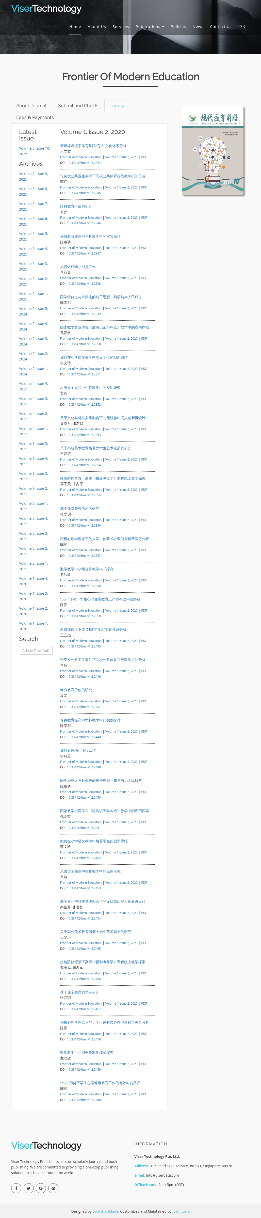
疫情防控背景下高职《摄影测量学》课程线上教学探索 (102, 478)
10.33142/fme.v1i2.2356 (84, 525)
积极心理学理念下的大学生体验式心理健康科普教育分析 (104, 538)
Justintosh (180, 1211)
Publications (150, 26)
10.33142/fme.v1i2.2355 (84, 495)
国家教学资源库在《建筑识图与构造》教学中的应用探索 (104, 327)
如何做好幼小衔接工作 (78, 266)
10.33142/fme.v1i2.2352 (84, 404)
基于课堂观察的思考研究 (79, 508)
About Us (97, 26)
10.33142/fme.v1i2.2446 (84, 676)
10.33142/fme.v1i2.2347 (84, 253)
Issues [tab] (117, 105)
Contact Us (221, 26)
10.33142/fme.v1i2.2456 (84, 979)
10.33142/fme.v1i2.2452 (84, 858)
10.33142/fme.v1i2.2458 (84, 1039)
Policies (178, 26)
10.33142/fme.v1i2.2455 (84, 948)
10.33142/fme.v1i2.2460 (84, 1100)
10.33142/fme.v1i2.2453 (84, 888)
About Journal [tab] (32, 105)
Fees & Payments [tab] (35, 117)
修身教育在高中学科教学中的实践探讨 (90, 236)
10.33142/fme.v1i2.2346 (84, 223)
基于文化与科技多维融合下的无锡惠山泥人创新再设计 (102, 417)
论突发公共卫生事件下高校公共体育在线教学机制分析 (102, 175)
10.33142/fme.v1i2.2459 (84, 1069)
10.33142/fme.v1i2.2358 (84, 586)
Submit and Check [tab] (78, 105)
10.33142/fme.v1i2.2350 (84, 344)
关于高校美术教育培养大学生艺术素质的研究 (95, 448)
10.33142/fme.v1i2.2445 (84, 646)
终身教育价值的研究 (76, 206)
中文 (242, 26)
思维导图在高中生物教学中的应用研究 (90, 387)
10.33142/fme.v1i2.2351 (84, 374)
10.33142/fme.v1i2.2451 (84, 828)
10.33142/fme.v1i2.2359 (84, 616)
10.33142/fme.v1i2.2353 (84, 435)
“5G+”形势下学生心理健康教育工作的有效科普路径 (100, 599)
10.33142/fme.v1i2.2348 (84, 283)
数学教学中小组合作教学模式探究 (86, 568)
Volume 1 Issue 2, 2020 (121, 157)
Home (75, 26)
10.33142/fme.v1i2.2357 (84, 555)
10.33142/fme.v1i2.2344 (84, 163)
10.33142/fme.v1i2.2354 (84, 465)
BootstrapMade (105, 1211)
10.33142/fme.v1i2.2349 (84, 314)
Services (121, 26)
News (198, 26)
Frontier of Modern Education (81, 157)
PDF (144, 157)
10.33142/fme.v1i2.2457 (84, 1009)
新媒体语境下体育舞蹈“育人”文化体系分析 (93, 145)
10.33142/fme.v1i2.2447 (84, 707)
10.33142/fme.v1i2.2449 (84, 767)
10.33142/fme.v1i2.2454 (84, 918)
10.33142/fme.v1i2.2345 (84, 193)
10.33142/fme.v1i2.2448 (84, 737)
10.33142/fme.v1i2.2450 (84, 797)
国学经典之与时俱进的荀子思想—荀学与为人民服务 (101, 296)
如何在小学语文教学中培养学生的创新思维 (94, 357)
